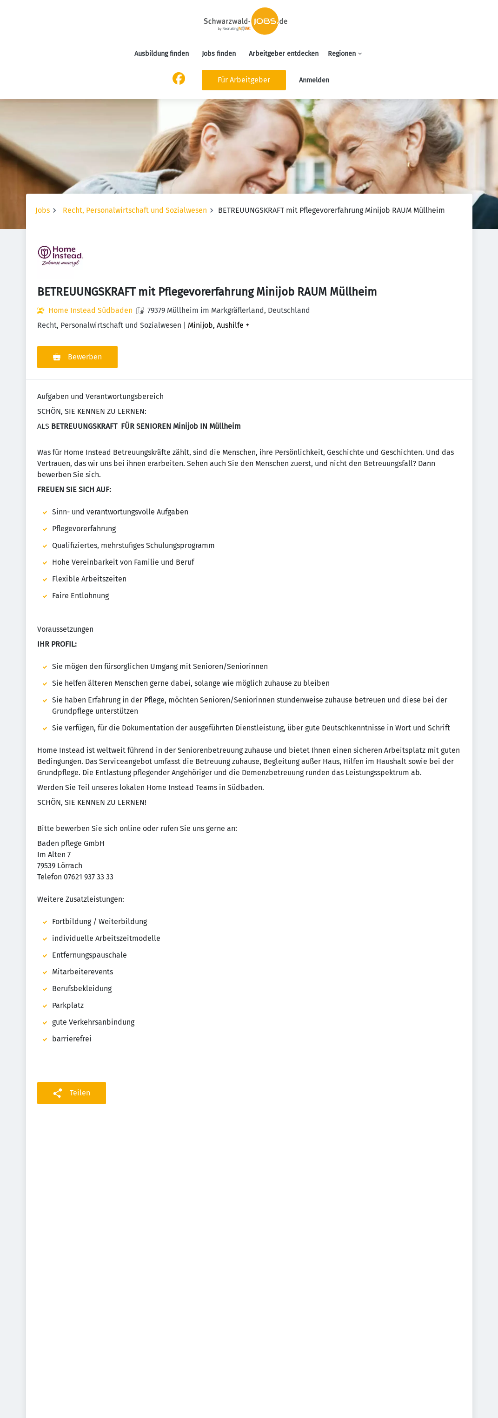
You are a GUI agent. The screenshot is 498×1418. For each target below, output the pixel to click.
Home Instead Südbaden (90, 310)
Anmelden (314, 80)
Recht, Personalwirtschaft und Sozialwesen (135, 210)
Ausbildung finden (161, 54)
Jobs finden (219, 54)
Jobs (42, 210)
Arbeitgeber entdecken (284, 54)
